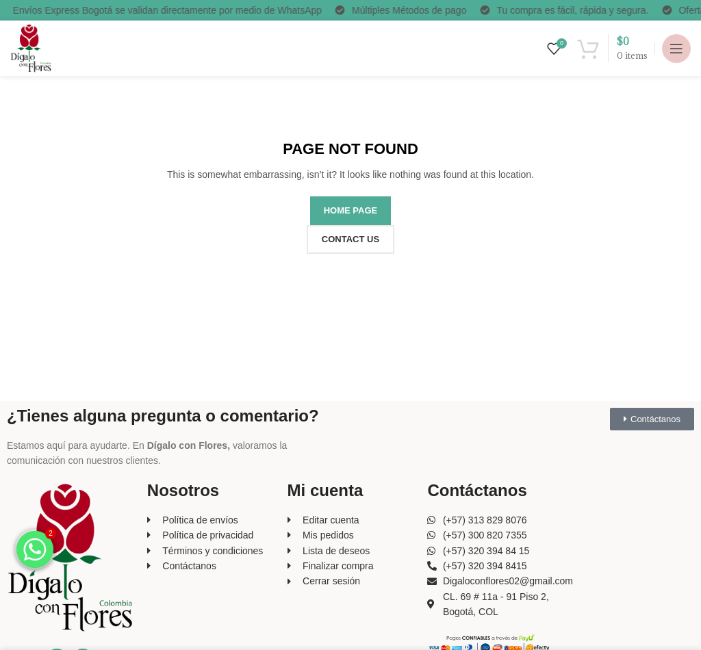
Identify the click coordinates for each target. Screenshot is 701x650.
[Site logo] (30, 47)
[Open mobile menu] (676, 48)
